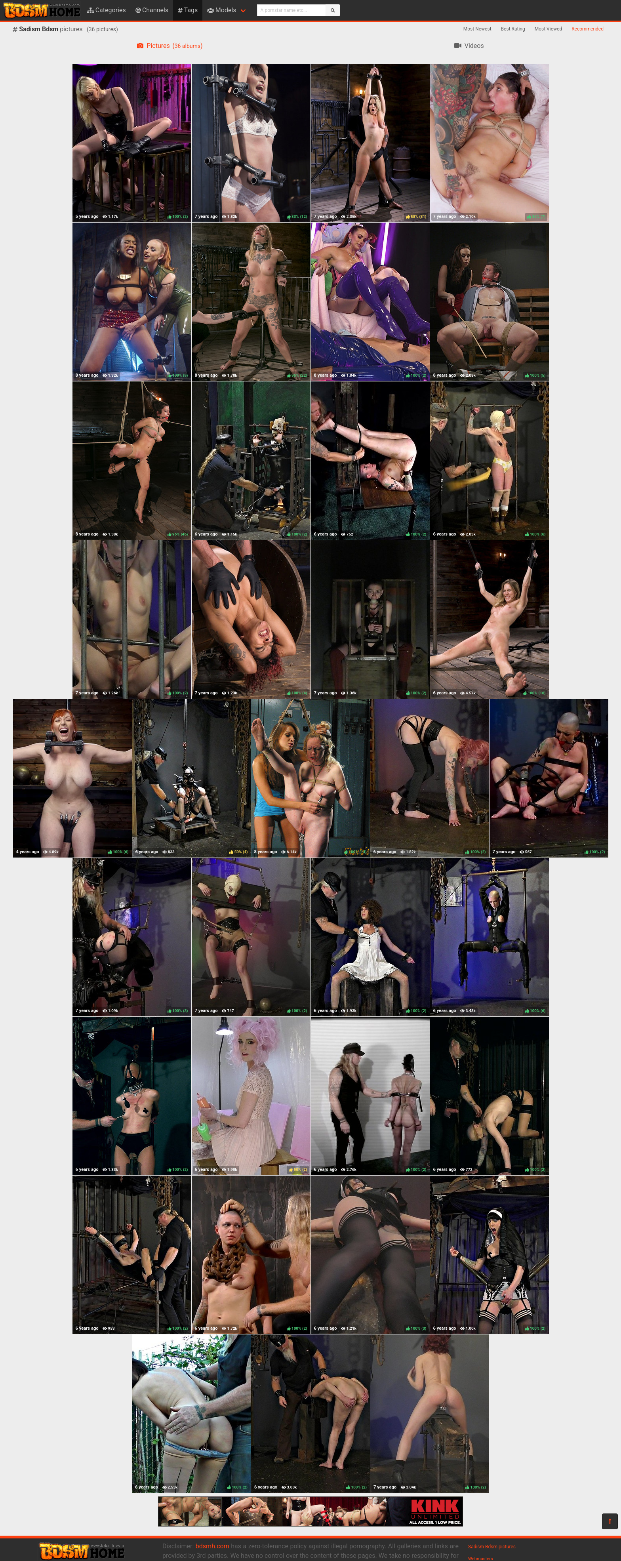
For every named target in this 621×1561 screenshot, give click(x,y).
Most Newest (477, 29)
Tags (188, 10)
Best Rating (513, 29)
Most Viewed (548, 29)
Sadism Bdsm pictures (492, 1547)
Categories (106, 10)
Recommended (587, 29)
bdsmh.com (212, 1546)
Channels (151, 10)
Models (221, 10)
